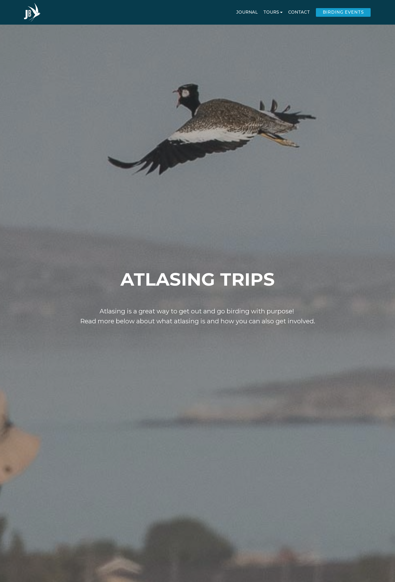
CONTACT (299, 12)
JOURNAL (247, 12)
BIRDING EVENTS (343, 12)
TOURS (271, 12)
